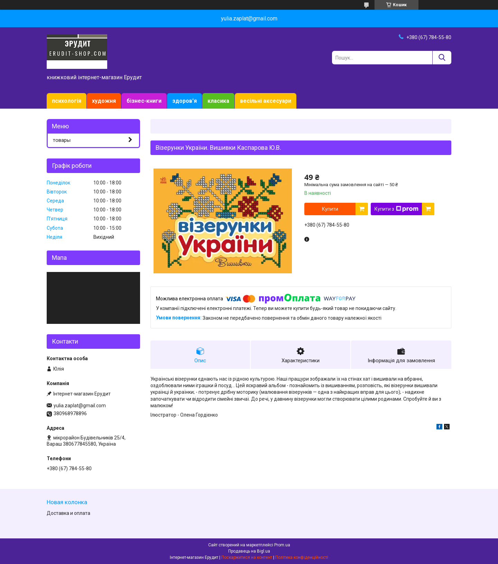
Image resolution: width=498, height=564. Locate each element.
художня (104, 101)
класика (218, 101)
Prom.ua (282, 545)
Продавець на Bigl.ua (249, 551)
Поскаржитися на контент (246, 557)
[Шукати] (441, 57)
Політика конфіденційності (301, 557)
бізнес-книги (144, 101)
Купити (330, 209)
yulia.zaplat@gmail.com (80, 405)
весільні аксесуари (265, 101)
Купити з (396, 209)
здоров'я (184, 101)
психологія (66, 101)
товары (62, 140)
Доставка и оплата (68, 513)
